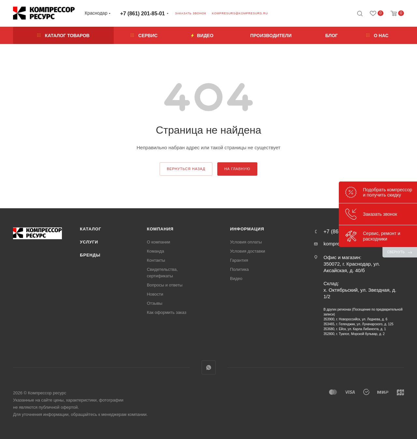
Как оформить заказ (166, 312)
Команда (155, 251)
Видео (236, 278)
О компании (158, 242)
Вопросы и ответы (164, 285)
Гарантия (239, 260)
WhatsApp (209, 367)
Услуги (89, 242)
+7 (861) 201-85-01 (142, 13)
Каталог (90, 229)
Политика (239, 269)
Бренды (90, 255)
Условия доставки (247, 251)
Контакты (156, 260)
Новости (155, 294)
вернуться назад (186, 169)
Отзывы (155, 303)
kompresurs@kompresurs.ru (240, 13)
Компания (160, 229)
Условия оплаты (246, 242)
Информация (247, 229)
